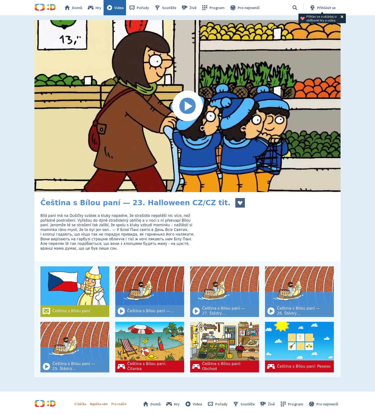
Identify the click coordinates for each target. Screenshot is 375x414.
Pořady (138, 7)
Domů (73, 7)
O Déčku (80, 404)
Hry (94, 7)
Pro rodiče (119, 404)
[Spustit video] (187, 106)
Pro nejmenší (244, 7)
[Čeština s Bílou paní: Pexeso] (299, 347)
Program (213, 7)
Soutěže (165, 7)
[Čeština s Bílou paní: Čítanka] (149, 347)
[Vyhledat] (294, 7)
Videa (115, 7)
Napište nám (99, 404)
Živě (188, 7)
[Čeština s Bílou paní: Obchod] (224, 347)
